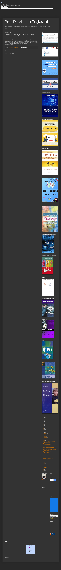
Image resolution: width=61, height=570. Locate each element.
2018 (43, 428)
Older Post (36, 80)
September (45, 437)
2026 (43, 417)
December (45, 433)
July (44, 440)
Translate (52, 518)
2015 (43, 432)
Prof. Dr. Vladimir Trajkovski (26, 22)
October (44, 436)
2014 (43, 469)
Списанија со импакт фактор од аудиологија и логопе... (48, 452)
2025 (43, 418)
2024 (43, 420)
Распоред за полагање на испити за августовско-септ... (49, 442)
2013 (43, 470)
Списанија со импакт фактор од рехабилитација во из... (48, 454)
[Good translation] (3, 7)
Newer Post (7, 80)
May (44, 462)
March (44, 464)
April (44, 463)
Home (22, 80)
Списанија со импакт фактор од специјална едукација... (48, 456)
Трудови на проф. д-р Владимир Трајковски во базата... (48, 444)
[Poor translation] (6, 7)
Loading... (30, 549)
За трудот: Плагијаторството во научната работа (48, 458)
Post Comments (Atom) (12, 81)
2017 (43, 429)
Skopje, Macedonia (53, 487)
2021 (43, 424)
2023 (43, 421)
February (44, 466)
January (44, 467)
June (44, 460)
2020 (43, 425)
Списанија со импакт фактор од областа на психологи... (48, 448)
